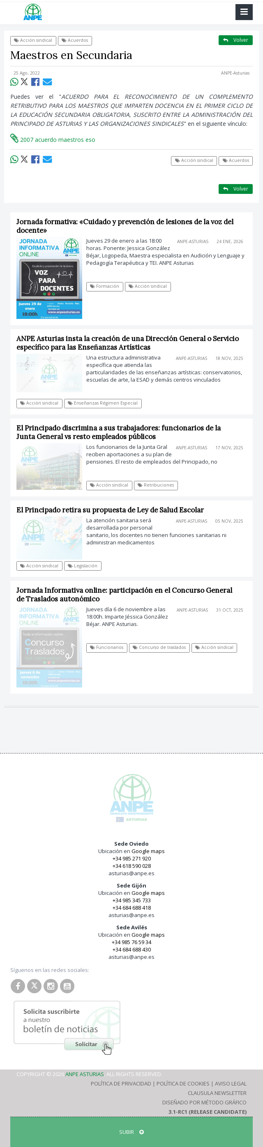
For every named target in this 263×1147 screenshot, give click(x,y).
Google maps (148, 851)
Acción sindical (33, 40)
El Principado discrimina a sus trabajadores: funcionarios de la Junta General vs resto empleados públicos (118, 432)
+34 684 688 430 (132, 949)
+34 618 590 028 (132, 865)
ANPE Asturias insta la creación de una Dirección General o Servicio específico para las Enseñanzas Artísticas (127, 343)
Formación (104, 286)
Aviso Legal (231, 1083)
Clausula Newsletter (217, 1093)
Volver (235, 39)
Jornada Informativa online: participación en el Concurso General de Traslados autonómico (124, 594)
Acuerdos (75, 40)
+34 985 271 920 (132, 858)
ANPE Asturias (84, 1074)
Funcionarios (106, 647)
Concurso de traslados (159, 647)
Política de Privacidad (121, 1083)
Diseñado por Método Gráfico (204, 1102)
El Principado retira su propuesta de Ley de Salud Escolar (110, 509)
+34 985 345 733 (132, 900)
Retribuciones (156, 485)
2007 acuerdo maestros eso (52, 139)
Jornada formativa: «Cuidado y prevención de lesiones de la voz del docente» (124, 226)
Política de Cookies (183, 1083)
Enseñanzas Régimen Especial (103, 403)
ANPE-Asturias (235, 73)
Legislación (82, 566)
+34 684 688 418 (132, 907)
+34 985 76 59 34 (131, 942)
